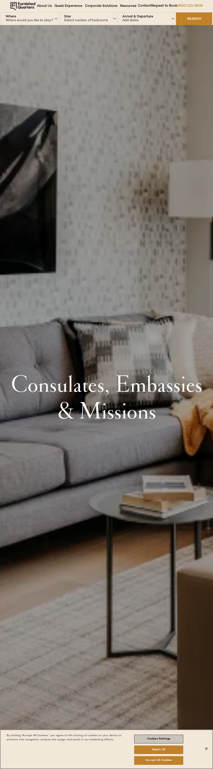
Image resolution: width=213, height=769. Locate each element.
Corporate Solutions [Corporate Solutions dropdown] (101, 6)
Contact (144, 6)
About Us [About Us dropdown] (44, 6)
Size (67, 16)
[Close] (206, 748)
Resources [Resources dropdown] (128, 6)
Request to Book (164, 6)
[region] (106, 749)
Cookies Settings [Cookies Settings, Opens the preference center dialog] (158, 738)
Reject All (158, 749)
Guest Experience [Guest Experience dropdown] (68, 6)
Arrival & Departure (137, 16)
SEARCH (194, 19)
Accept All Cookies (159, 760)
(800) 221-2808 (190, 6)
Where (11, 16)
